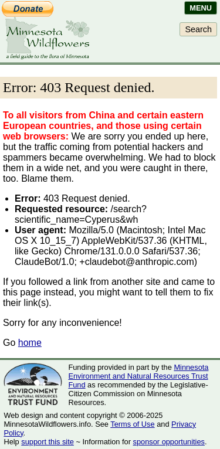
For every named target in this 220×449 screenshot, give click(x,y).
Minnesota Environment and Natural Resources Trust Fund (138, 376)
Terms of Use (132, 424)
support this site (47, 441)
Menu (200, 8)
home (30, 343)
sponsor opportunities (169, 441)
